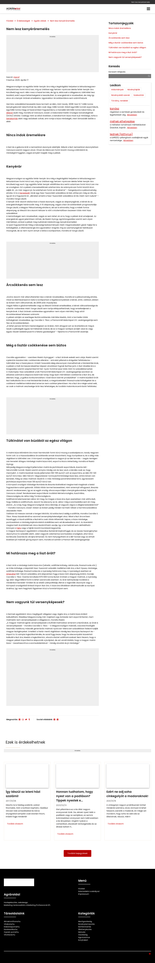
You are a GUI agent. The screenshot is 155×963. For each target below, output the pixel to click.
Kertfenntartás (84, 927)
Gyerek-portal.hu (11, 932)
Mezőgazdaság (85, 921)
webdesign (23, 902)
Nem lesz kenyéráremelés (140, 2)
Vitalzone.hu (9, 924)
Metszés (81, 932)
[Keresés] (149, 76)
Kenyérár (112, 33)
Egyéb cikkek (40, 20)
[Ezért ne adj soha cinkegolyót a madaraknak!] (128, 801)
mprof (16, 77)
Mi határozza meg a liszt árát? (122, 52)
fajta (19, 528)
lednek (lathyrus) (121, 134)
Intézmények (117, 89)
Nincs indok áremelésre (119, 28)
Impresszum (83, 894)
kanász (114, 108)
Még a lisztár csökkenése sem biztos (125, 42)
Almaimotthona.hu (12, 921)
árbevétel (11, 574)
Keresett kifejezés (116, 71)
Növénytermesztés (86, 924)
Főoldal (9, 20)
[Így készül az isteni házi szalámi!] (27, 801)
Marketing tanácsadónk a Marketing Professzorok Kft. (27, 905)
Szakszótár (139, 95)
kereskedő (25, 193)
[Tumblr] (29, 719)
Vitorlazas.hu (9, 935)
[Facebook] (19, 719)
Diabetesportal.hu (12, 927)
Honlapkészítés (10, 902)
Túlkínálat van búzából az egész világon (127, 47)
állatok (9, 112)
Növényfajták (133, 89)
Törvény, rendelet (119, 100)
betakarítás (12, 118)
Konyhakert (83, 940)
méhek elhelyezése (122, 121)
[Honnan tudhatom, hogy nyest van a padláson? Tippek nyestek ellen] (77, 801)
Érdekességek (23, 20)
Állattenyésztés (85, 929)
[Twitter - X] (26, 719)
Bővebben (132, 114)
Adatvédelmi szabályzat (89, 891)
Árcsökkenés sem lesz (119, 37)
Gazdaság (83, 935)
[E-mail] (22, 719)
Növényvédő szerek (120, 95)
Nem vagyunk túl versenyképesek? (125, 57)
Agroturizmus (84, 937)
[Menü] (148, 9)
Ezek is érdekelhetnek (25, 742)
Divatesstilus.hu (10, 929)
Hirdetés (52, 37)
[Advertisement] (52, 55)
